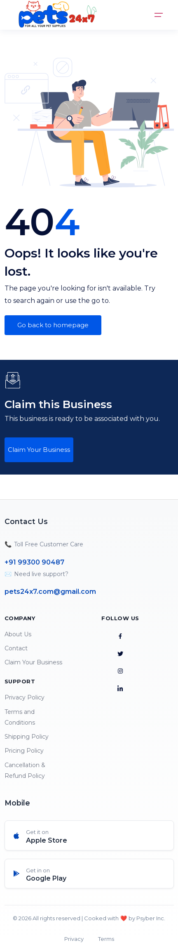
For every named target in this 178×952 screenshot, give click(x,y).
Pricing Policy (24, 750)
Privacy (74, 938)
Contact (16, 648)
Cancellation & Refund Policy (25, 770)
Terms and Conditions (20, 717)
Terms (106, 938)
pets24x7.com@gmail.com (50, 591)
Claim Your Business (39, 450)
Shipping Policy (27, 736)
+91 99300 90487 (34, 562)
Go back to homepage (53, 325)
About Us (18, 634)
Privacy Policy (24, 697)
